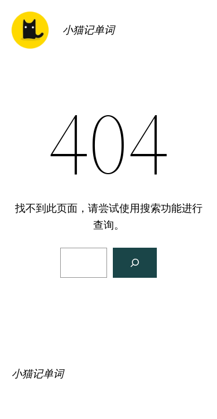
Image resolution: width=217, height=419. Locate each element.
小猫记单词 (88, 30)
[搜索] (135, 263)
